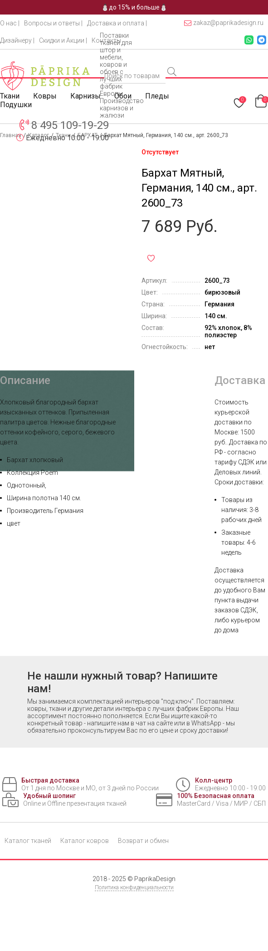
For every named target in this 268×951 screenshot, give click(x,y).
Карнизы (85, 96)
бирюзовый (222, 292)
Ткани (9, 96)
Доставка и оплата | (117, 23)
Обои (123, 96)
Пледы (157, 96)
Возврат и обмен (143, 840)
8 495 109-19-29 (70, 125)
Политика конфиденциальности (134, 887)
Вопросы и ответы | (53, 23)
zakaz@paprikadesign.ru (223, 23)
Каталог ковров (84, 840)
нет (210, 346)
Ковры (45, 96)
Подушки (16, 104)
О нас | (9, 23)
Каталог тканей (28, 840)
